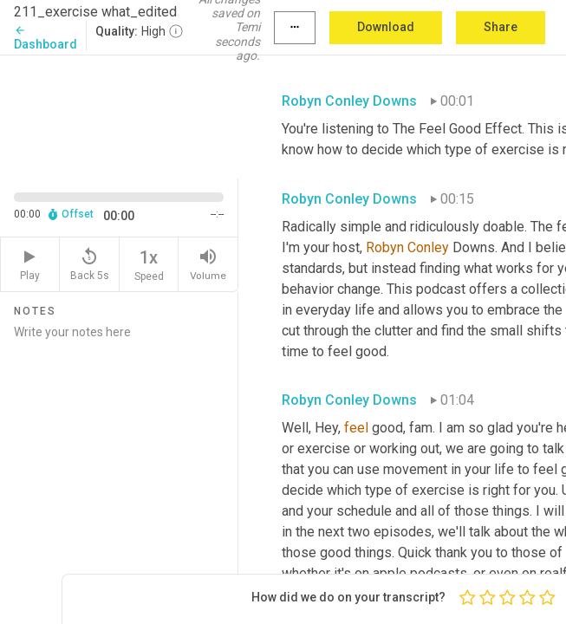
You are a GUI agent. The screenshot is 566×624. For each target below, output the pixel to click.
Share (500, 27)
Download (385, 27)
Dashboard (45, 37)
